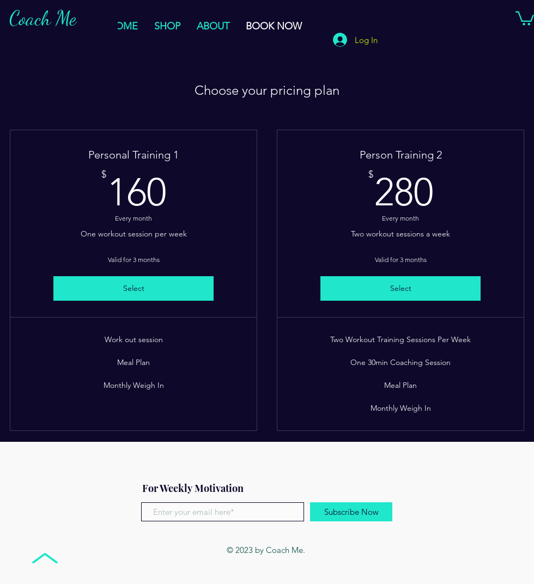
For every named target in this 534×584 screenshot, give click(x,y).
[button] (524, 18)
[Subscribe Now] (351, 511)
